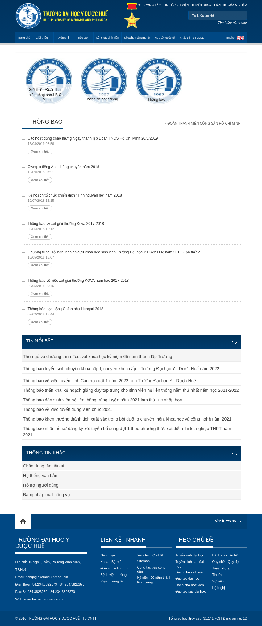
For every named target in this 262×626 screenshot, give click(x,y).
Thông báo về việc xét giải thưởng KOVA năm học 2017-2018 (134, 287)
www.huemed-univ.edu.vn (43, 599)
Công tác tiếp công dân (151, 569)
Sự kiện (218, 581)
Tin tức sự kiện (176, 5)
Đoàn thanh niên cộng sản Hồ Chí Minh (204, 123)
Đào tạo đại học (188, 578)
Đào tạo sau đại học (191, 591)
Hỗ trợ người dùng (41, 485)
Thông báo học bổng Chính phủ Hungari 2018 (134, 316)
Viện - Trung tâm (113, 581)
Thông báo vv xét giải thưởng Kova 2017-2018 (134, 231)
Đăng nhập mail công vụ (46, 494)
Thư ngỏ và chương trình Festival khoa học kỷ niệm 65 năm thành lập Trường (97, 356)
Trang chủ (24, 37)
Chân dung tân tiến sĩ (43, 465)
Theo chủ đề (194, 540)
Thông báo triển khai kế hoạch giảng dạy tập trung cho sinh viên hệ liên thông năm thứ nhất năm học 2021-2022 (131, 390)
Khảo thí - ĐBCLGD (192, 37)
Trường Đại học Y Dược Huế (42, 543)
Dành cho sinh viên (190, 572)
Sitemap (143, 561)
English (230, 37)
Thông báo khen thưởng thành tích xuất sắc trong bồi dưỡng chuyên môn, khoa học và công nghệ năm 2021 (127, 419)
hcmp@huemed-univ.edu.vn (47, 577)
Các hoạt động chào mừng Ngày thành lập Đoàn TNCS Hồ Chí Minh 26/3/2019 (134, 145)
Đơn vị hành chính (114, 568)
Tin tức (217, 575)
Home (23, 521)
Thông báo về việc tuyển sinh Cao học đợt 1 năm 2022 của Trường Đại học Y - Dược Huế (109, 380)
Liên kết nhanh (123, 540)
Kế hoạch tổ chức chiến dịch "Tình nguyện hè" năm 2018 (134, 202)
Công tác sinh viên (107, 37)
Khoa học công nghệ (137, 37)
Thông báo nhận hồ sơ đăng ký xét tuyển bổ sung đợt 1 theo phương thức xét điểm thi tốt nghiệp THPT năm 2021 (127, 431)
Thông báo (46, 122)
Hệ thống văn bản (40, 475)
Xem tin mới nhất (150, 555)
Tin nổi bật (40, 340)
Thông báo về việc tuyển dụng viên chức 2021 (67, 409)
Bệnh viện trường (114, 575)
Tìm (241, 15)
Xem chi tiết (40, 151)
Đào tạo (83, 37)
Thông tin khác (46, 452)
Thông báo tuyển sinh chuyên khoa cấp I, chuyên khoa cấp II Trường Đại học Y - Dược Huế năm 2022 (121, 368)
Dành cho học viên (190, 585)
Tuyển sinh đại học (190, 555)
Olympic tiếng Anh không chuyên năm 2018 (134, 174)
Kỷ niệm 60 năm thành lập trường (154, 580)
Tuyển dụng (202, 5)
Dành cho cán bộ (225, 555)
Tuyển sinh (63, 37)
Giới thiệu (42, 37)
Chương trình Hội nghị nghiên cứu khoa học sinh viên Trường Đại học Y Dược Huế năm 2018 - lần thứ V (134, 259)
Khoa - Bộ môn (112, 562)
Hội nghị (218, 588)
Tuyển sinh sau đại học (190, 564)
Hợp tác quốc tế (165, 37)
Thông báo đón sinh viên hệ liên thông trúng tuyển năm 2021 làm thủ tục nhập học (102, 399)
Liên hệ (220, 5)
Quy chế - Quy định (227, 562)
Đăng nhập (238, 5)
